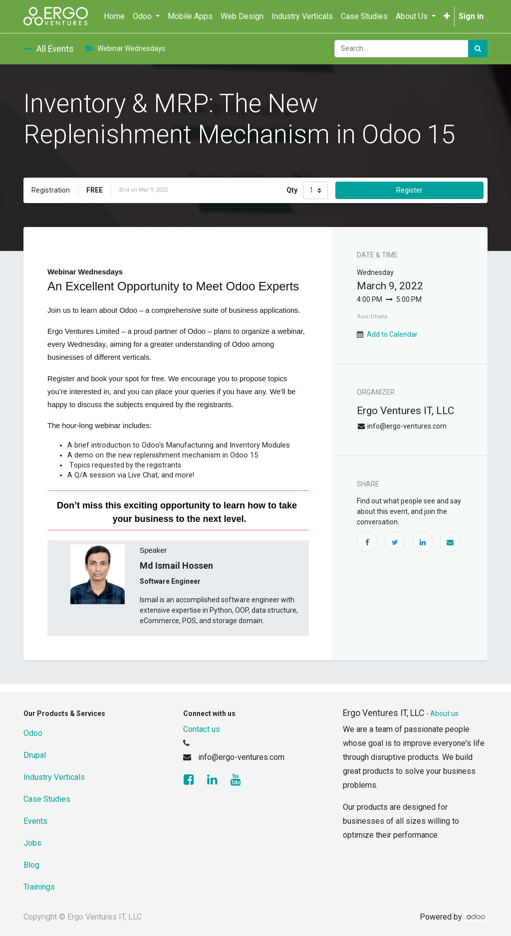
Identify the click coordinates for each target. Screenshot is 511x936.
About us (444, 713)
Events (35, 821)
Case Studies (46, 799)
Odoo (32, 733)
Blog (31, 865)
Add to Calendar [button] (392, 334)
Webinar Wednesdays (125, 48)
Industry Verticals (54, 777)
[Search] (478, 48)
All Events (48, 49)
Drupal (34, 755)
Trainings (39, 887)
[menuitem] (114, 16)
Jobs (32, 843)
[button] (447, 16)
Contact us (201, 729)
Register (409, 190)
